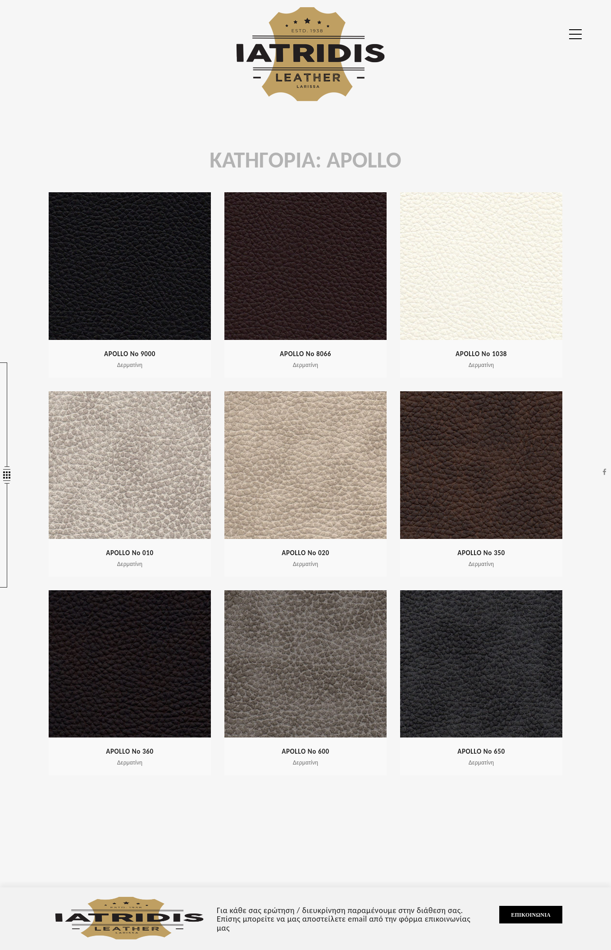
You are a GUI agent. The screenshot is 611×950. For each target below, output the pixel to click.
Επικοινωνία (531, 914)
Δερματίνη (129, 365)
